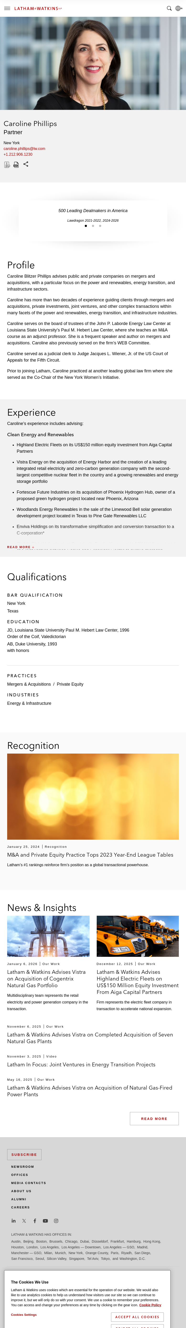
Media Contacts (28, 1183)
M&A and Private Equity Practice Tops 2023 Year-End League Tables (90, 854)
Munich (60, 1253)
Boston (41, 1241)
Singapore (76, 1259)
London (32, 1247)
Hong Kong (151, 1241)
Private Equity (70, 684)
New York (76, 1253)
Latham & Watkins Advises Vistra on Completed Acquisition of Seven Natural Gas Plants (90, 1038)
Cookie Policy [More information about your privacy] (150, 1315)
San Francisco (21, 1259)
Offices (19, 1175)
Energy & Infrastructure (29, 703)
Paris (114, 1253)
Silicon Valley (56, 1259)
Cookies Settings (24, 1325)
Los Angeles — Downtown (81, 1247)
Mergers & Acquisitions (29, 684)
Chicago (71, 1241)
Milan (48, 1253)
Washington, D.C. (132, 1259)
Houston (17, 1247)
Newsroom (22, 1166)
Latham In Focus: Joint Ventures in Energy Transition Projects (81, 1064)
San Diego (142, 1253)
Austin (16, 1241)
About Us (21, 1191)
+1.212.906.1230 (18, 154)
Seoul (39, 1259)
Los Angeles (50, 1247)
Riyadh (126, 1253)
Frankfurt (117, 1241)
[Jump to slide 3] (100, 225)
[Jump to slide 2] (93, 225)
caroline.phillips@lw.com (24, 149)
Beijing (28, 1241)
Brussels (55, 1241)
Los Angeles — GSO (118, 1247)
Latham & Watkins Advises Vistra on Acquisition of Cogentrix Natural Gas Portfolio (46, 979)
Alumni (19, 1199)
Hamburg (134, 1241)
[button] (93, 536)
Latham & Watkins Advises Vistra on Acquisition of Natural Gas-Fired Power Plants (89, 1091)
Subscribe (24, 1155)
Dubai (84, 1241)
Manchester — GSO (26, 1253)
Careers (20, 1207)
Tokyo (105, 1259)
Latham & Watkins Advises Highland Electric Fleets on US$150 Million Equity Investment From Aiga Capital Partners (138, 982)
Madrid (142, 1247)
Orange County (96, 1253)
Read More (154, 1119)
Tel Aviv (92, 1259)
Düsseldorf (100, 1241)
